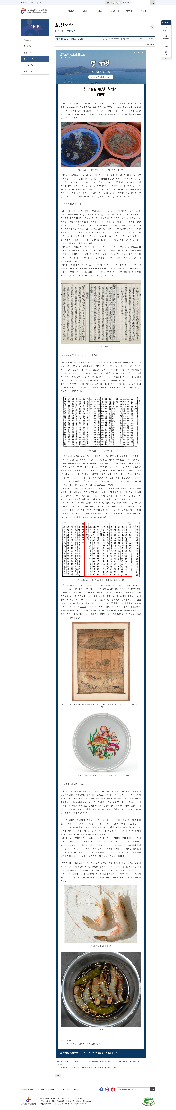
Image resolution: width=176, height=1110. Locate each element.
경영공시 (41, 1089)
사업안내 (72, 10)
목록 (58, 1075)
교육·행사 (87, 10)
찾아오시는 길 (53, 1089)
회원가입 (32, 3)
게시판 (101, 10)
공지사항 (27, 39)
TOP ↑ (166, 58)
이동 (152, 1089)
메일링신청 (28, 65)
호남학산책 (28, 58)
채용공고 (166, 38)
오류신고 (75, 1089)
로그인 (24, 3)
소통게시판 (28, 71)
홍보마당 (27, 46)
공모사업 (166, 46)
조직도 (166, 54)
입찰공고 (166, 31)
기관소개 (115, 10)
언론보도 (27, 52)
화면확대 (114, 3)
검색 (152, 2)
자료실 (144, 10)
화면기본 (117, 3)
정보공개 (130, 10)
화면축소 (119, 3)
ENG (40, 3)
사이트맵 (65, 1089)
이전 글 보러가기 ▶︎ (135, 53)
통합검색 (126, 3)
